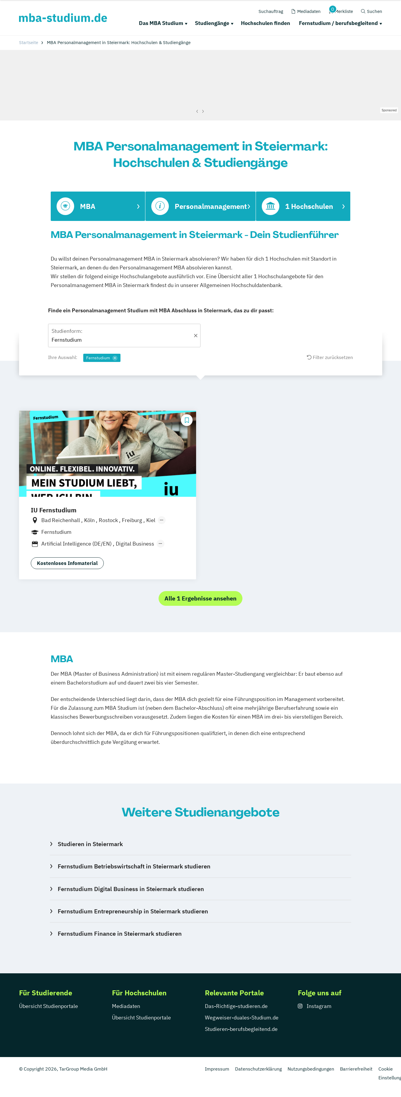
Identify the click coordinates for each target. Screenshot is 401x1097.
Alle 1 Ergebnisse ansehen (200, 598)
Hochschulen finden (265, 23)
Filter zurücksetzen (330, 357)
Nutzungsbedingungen (311, 1069)
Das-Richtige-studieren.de (236, 1006)
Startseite (28, 42)
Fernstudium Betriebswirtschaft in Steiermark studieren (134, 866)
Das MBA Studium (161, 23)
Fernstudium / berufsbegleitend (338, 23)
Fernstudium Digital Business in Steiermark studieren (131, 889)
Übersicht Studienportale (48, 1006)
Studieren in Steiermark (90, 844)
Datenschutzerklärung (258, 1069)
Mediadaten (126, 1006)
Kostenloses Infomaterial (67, 563)
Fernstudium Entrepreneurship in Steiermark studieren (133, 911)
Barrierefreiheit (356, 1069)
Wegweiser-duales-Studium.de (241, 1017)
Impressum (217, 1069)
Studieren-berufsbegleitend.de (241, 1029)
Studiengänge (212, 23)
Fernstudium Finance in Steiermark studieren (120, 933)
